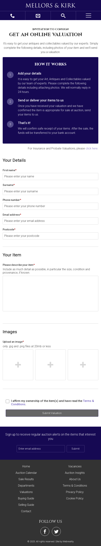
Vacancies (75, 466)
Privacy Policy (75, 492)
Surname (9, 185)
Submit (76, 448)
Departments (26, 485)
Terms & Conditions (75, 485)
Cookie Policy (74, 498)
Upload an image (13, 341)
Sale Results (26, 479)
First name (9, 170)
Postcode (9, 229)
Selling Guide (26, 505)
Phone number (12, 200)
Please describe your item (19, 264)
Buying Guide (26, 498)
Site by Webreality (64, 541)
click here (92, 148)
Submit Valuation (52, 413)
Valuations (26, 492)
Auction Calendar (26, 472)
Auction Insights (75, 472)
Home (26, 466)
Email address (12, 214)
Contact (26, 511)
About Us (75, 479)
